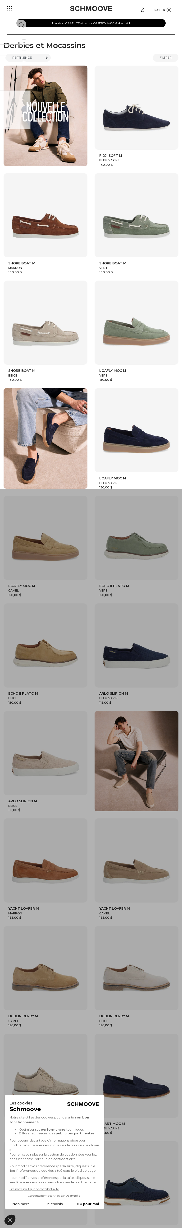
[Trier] (28, 58)
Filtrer (166, 57)
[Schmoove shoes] (91, 8)
